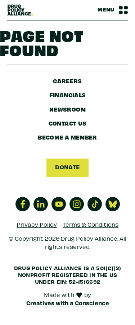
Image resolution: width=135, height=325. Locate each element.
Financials (67, 94)
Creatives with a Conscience (67, 302)
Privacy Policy (37, 224)
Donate (67, 166)
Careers (67, 80)
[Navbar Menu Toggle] (113, 10)
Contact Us (68, 123)
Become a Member (67, 137)
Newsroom (67, 109)
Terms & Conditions (90, 224)
